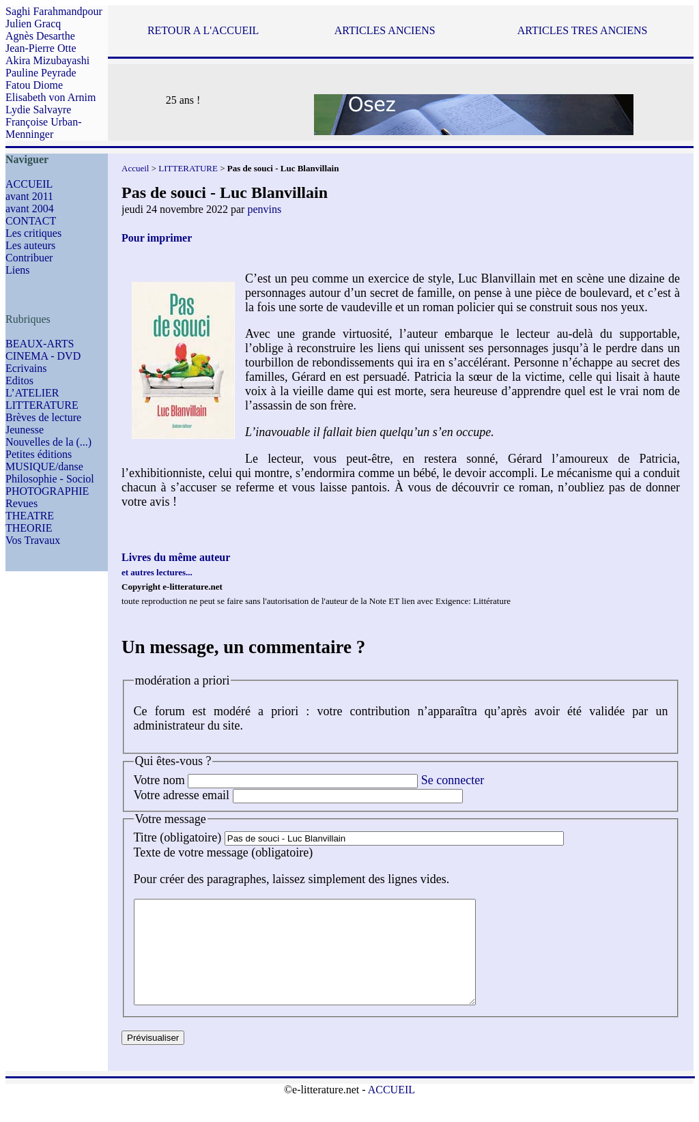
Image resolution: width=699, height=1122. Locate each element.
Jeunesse (24, 429)
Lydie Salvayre (38, 109)
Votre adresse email (182, 795)
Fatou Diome (34, 85)
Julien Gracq (33, 23)
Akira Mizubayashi (47, 60)
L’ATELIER (32, 393)
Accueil (135, 168)
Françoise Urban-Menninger (43, 128)
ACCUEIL (29, 184)
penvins (264, 209)
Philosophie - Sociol (49, 479)
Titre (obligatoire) (178, 837)
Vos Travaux (32, 540)
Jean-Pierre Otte (40, 48)
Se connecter (452, 780)
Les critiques (33, 233)
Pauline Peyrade (40, 72)
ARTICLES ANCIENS (385, 30)
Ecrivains (25, 368)
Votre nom (159, 780)
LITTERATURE (42, 405)
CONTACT (30, 221)
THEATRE (29, 515)
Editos (19, 380)
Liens (17, 270)
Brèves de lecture (43, 417)
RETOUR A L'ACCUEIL (203, 30)
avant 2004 (29, 208)
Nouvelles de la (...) (48, 442)
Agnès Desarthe (40, 36)
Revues (21, 503)
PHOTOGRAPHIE (47, 491)
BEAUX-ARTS (39, 343)
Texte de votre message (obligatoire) (223, 852)
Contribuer (29, 257)
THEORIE (28, 528)
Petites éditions (38, 454)
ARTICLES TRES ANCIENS (582, 30)
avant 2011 (29, 196)
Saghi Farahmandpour (53, 11)
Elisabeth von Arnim (50, 97)
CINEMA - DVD (43, 356)
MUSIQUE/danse (44, 466)
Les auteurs (30, 245)
